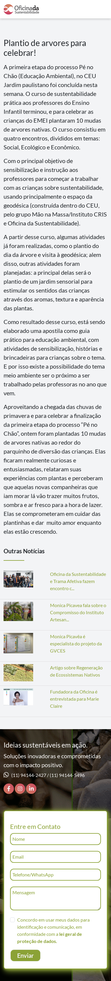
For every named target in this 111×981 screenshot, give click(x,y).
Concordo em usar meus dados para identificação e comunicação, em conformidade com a (53, 930)
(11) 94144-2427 (28, 775)
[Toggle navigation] (100, 9)
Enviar (25, 955)
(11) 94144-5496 (67, 775)
